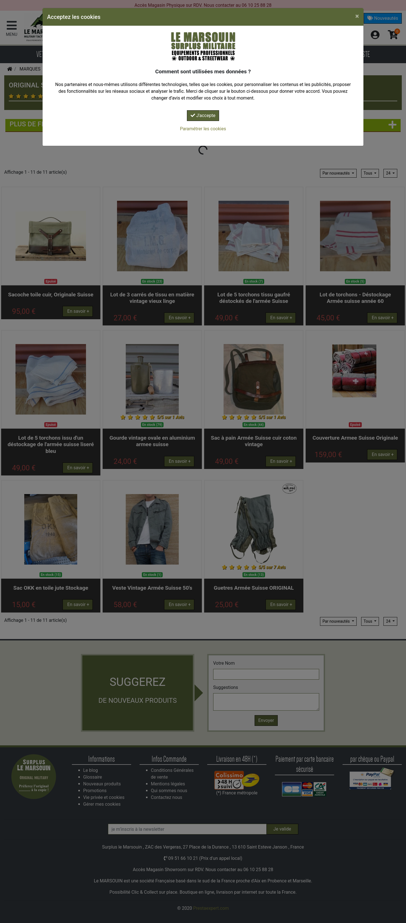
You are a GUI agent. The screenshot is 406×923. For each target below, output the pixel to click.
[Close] (357, 16)
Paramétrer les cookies (203, 128)
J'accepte (203, 115)
